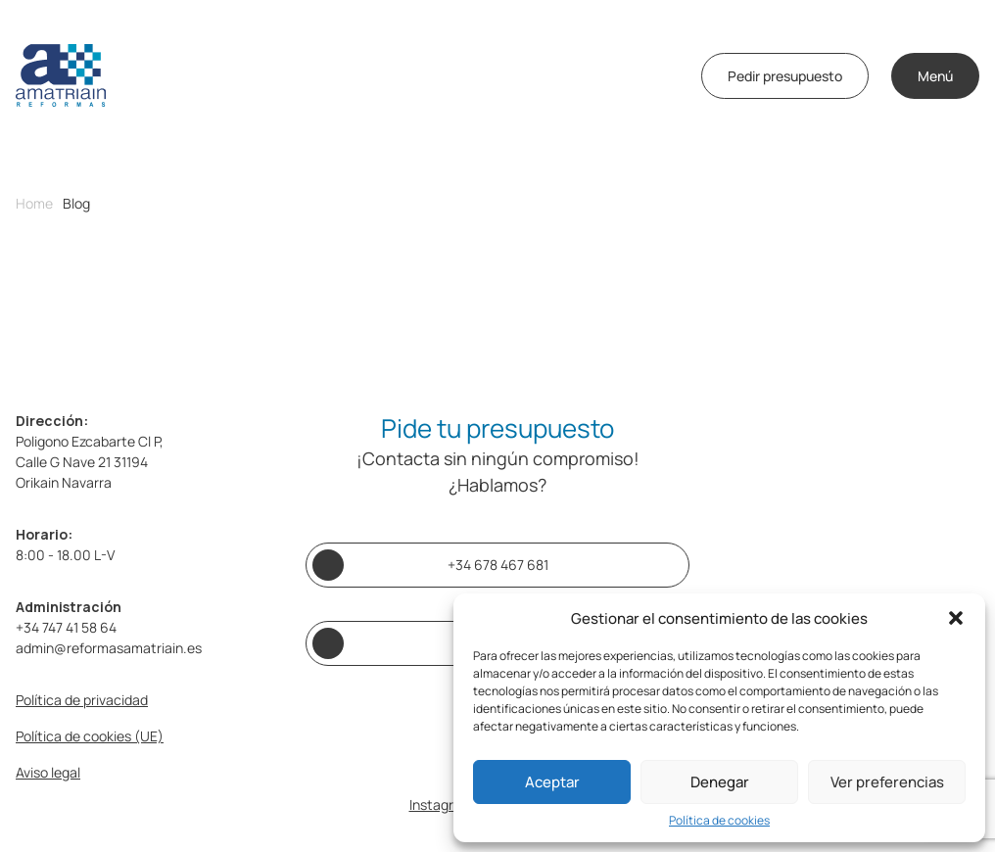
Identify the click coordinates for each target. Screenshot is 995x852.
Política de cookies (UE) (90, 736)
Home (34, 204)
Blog (76, 204)
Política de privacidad (82, 699)
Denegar (719, 782)
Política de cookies (719, 821)
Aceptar (552, 782)
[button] (956, 618)
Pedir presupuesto (785, 76)
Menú (935, 76)
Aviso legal (48, 772)
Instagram (441, 804)
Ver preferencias (887, 782)
